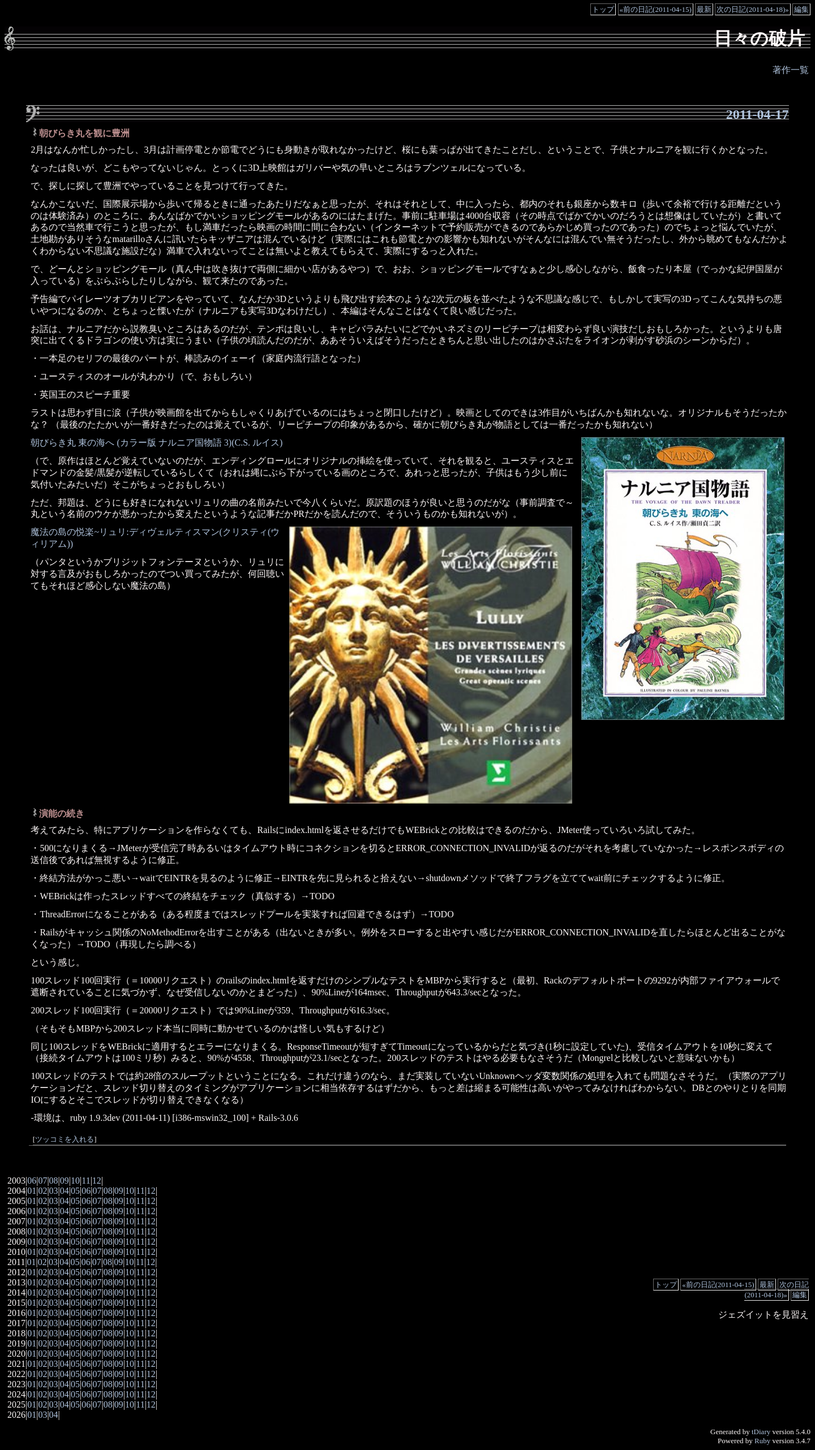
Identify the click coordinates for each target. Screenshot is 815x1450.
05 (75, 1191)
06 (31, 1180)
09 (64, 1180)
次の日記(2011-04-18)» (752, 9)
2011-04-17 (757, 114)
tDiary (761, 1431)
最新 (704, 9)
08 (53, 1180)
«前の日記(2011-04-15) (656, 9)
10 (75, 1180)
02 (42, 1191)
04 (64, 1191)
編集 (801, 9)
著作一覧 (791, 70)
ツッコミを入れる (64, 1139)
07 (42, 1180)
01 (31, 1191)
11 (86, 1180)
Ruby (762, 1440)
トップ (603, 9)
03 (53, 1191)
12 (96, 1180)
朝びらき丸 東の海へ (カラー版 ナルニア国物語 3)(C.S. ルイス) (156, 442)
